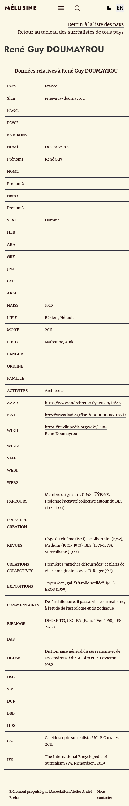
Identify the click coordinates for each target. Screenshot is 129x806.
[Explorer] (61, 7)
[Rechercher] (77, 7)
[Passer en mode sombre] (109, 8)
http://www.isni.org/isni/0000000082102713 (85, 415)
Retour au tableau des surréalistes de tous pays (71, 32)
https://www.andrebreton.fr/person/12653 (83, 402)
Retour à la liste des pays (96, 24)
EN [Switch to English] (120, 8)
